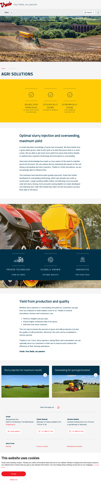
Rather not (14, 480)
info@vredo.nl (11, 424)
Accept (13, 473)
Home (3, 68)
